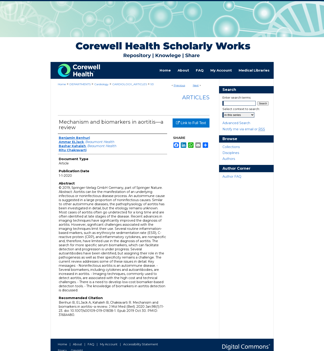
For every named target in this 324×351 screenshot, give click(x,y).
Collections (231, 147)
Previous (179, 85)
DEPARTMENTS (80, 84)
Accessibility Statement (140, 344)
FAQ (91, 344)
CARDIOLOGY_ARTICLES (129, 84)
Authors (228, 159)
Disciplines (230, 153)
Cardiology (101, 84)
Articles (195, 97)
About (77, 344)
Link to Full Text (191, 123)
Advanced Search (236, 123)
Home (62, 84)
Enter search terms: (236, 97)
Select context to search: (241, 109)
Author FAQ (231, 176)
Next (196, 85)
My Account (108, 344)
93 (152, 84)
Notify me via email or (243, 129)
